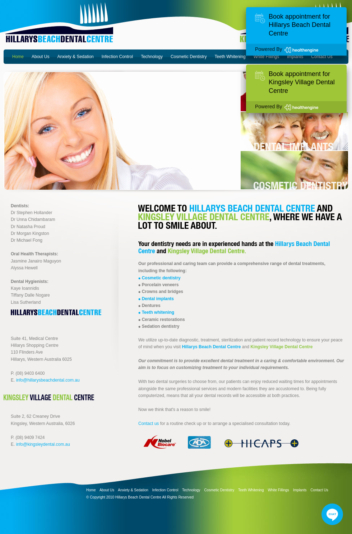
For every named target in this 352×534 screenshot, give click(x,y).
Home (18, 56)
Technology (152, 56)
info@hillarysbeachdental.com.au (48, 380)
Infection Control (117, 56)
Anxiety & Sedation (75, 56)
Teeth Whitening (230, 56)
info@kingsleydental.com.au (43, 444)
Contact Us (321, 56)
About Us (40, 56)
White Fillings (266, 56)
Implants (295, 56)
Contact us (148, 423)
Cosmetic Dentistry (189, 56)
